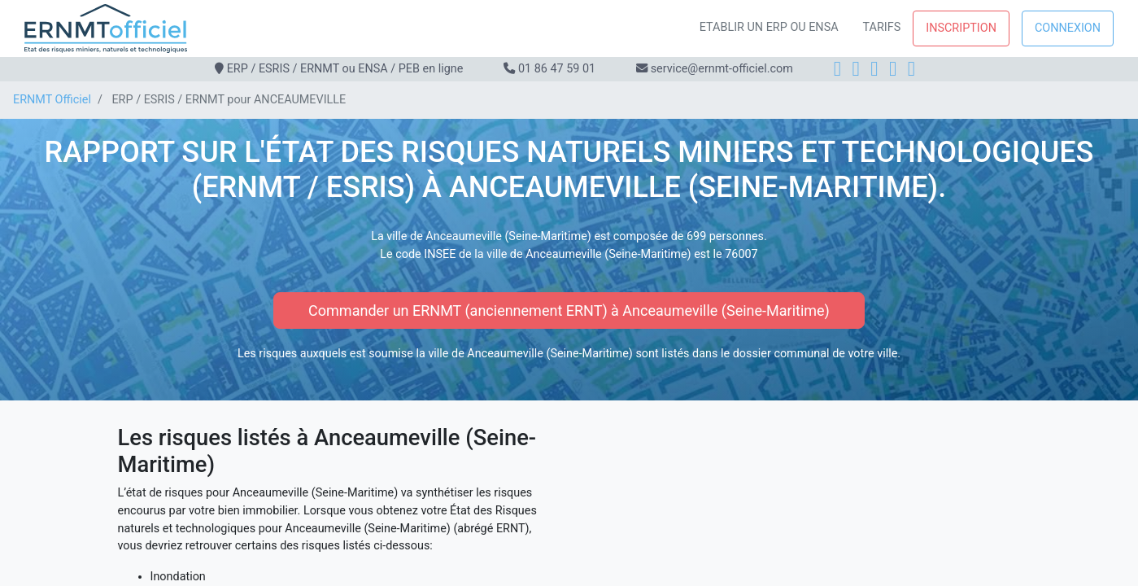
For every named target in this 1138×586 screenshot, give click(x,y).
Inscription (961, 28)
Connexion (1068, 28)
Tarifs (882, 27)
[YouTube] (911, 69)
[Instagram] (856, 69)
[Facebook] (837, 69)
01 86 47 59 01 (556, 69)
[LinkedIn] (874, 69)
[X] (892, 69)
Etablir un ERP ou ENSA (769, 27)
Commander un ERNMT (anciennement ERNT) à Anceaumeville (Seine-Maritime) (569, 310)
